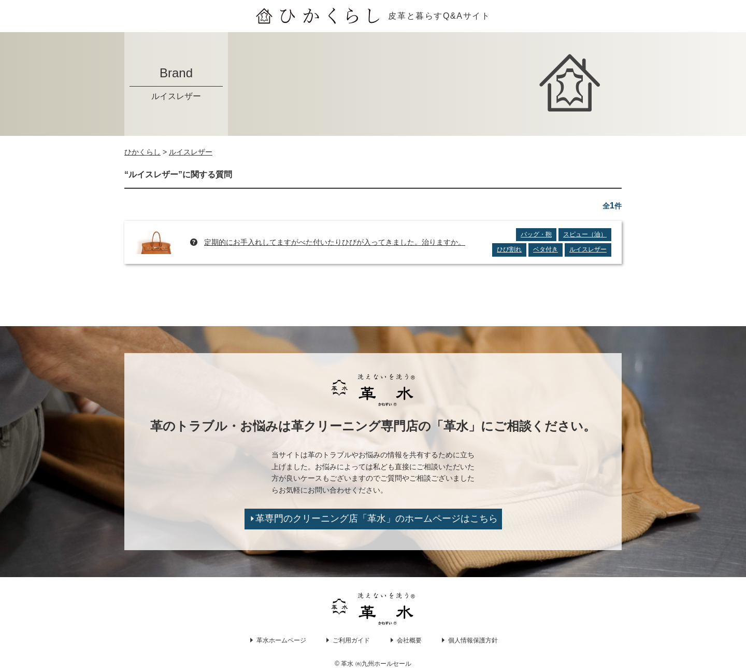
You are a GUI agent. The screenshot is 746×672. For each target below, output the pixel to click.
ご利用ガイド (351, 640)
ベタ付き (545, 249)
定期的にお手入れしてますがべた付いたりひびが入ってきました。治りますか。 (334, 242)
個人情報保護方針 (473, 640)
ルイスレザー (588, 249)
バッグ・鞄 (536, 234)
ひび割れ (509, 249)
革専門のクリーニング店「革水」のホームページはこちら (376, 518)
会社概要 (409, 640)
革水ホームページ (281, 640)
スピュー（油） (585, 234)
